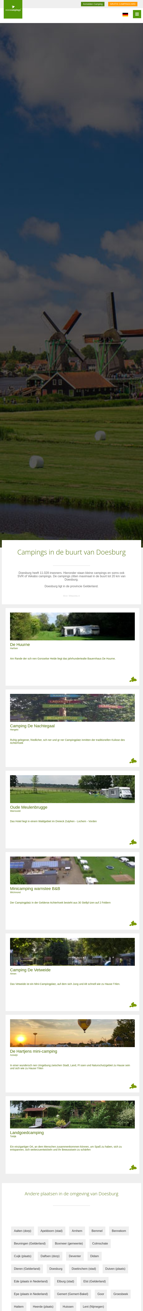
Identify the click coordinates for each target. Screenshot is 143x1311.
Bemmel (97, 1230)
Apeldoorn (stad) (52, 1230)
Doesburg (56, 1268)
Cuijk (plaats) (22, 1256)
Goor (101, 1294)
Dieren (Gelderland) (27, 1268)
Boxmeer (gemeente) (69, 1243)
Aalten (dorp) (22, 1230)
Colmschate (100, 1243)
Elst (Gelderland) (94, 1281)
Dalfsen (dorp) (50, 1256)
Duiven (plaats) (115, 1268)
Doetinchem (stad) (84, 1268)
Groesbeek (120, 1294)
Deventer (75, 1256)
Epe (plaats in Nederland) (31, 1294)
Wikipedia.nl (74, 596)
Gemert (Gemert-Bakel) (72, 1294)
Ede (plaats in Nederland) (31, 1281)
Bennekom (119, 1230)
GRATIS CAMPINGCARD (123, 4)
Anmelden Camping (92, 4)
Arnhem (77, 1230)
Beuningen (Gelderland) (30, 1243)
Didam (94, 1256)
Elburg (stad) (65, 1281)
